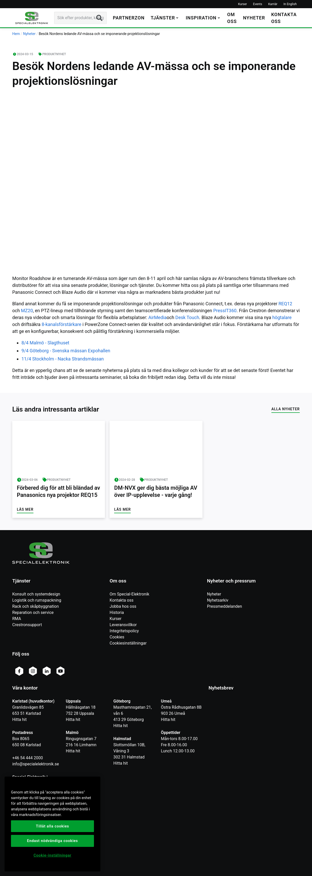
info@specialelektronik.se (35, 764)
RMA (16, 618)
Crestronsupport (27, 624)
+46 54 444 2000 (27, 757)
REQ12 (285, 303)
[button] (165, 17)
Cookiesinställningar (128, 643)
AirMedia (157, 317)
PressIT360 (224, 310)
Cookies (117, 637)
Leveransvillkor (123, 624)
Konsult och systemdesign (36, 594)
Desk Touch (187, 317)
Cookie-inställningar (52, 855)
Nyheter (214, 594)
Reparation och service (33, 612)
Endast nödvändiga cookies (52, 840)
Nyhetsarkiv (218, 600)
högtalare (282, 317)
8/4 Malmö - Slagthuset (45, 342)
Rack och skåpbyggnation (35, 606)
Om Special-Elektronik (129, 594)
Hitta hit (19, 719)
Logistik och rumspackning (36, 600)
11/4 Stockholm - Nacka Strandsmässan (62, 358)
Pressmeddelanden (224, 606)
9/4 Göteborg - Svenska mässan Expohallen (65, 350)
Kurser (115, 618)
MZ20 (27, 310)
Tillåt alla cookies (52, 826)
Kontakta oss (121, 600)
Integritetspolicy (124, 630)
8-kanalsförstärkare (62, 324)
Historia (117, 612)
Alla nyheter (285, 409)
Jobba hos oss (123, 606)
